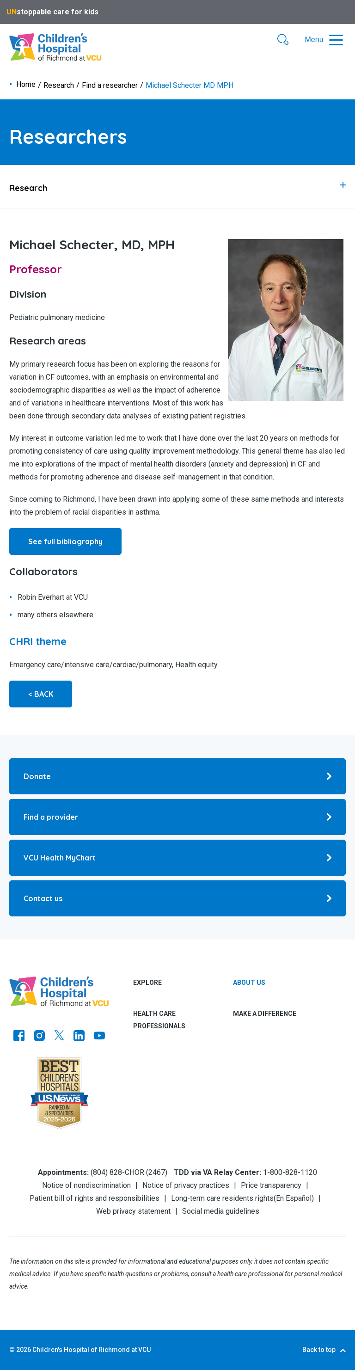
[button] (283, 40)
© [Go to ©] (12, 1349)
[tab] (177, 186)
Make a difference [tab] (264, 1013)
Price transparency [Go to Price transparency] (271, 1185)
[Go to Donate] (177, 776)
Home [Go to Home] (26, 84)
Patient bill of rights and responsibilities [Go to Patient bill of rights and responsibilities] (94, 1198)
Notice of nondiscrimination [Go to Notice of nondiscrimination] (86, 1185)
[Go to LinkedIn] (79, 1036)
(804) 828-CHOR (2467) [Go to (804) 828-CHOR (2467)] (129, 1172)
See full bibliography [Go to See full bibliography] (65, 541)
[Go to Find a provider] (177, 817)
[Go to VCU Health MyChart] (177, 858)
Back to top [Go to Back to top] (319, 1349)
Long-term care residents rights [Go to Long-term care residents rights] (222, 1198)
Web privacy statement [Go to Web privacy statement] (133, 1211)
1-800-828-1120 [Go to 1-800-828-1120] (290, 1172)
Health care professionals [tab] (159, 1020)
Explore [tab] (147, 982)
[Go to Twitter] (59, 1036)
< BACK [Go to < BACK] (40, 694)
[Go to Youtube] (99, 1036)
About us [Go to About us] (249, 982)
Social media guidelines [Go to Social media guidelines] (220, 1211)
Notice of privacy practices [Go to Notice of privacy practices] (185, 1185)
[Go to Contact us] (177, 898)
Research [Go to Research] (58, 85)
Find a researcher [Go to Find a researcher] (110, 85)
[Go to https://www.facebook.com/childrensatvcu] (18, 1036)
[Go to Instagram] (39, 1036)
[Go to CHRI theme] (38, 641)
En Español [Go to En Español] (294, 1198)
